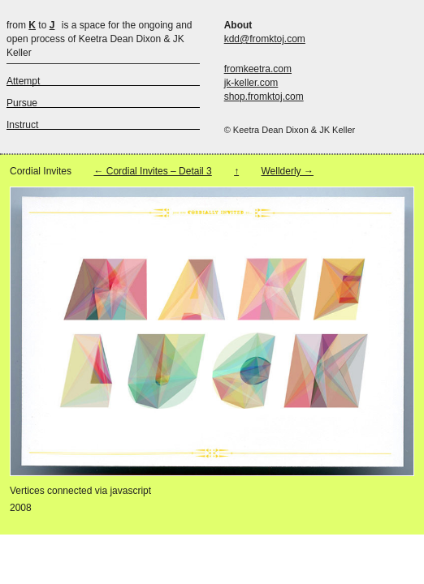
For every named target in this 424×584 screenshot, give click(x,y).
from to (30, 25)
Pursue (21, 103)
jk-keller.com (251, 82)
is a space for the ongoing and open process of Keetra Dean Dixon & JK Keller (99, 38)
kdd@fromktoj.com (264, 39)
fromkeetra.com (258, 69)
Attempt (23, 81)
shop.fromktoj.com (264, 96)
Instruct (22, 125)
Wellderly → (287, 171)
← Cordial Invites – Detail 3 (152, 171)
